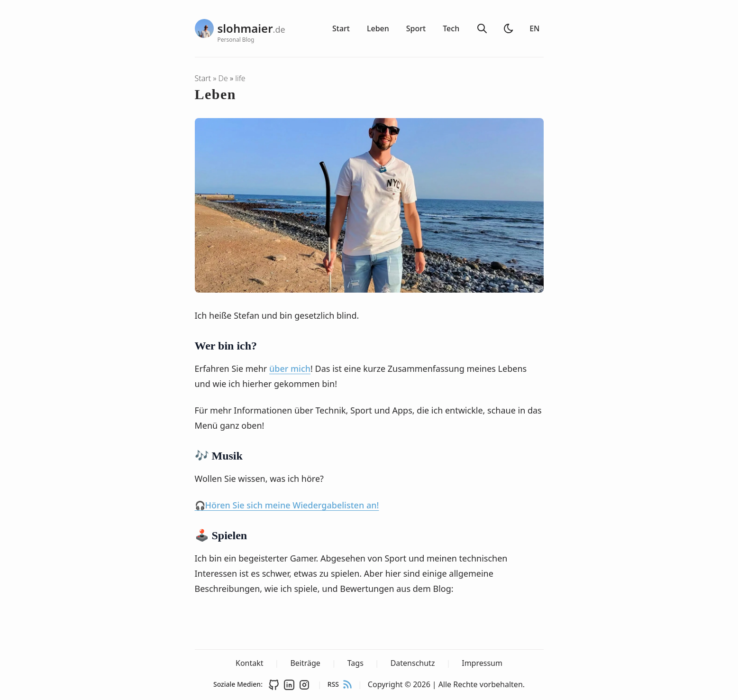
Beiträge (305, 663)
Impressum (482, 663)
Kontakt (250, 663)
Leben (378, 28)
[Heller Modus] (508, 28)
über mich (289, 368)
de (224, 78)
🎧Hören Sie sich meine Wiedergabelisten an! (287, 505)
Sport (416, 28)
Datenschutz (413, 663)
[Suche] (482, 28)
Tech (451, 28)
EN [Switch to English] (534, 28)
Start (341, 28)
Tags (355, 663)
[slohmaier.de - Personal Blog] (230, 28)
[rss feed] (347, 684)
